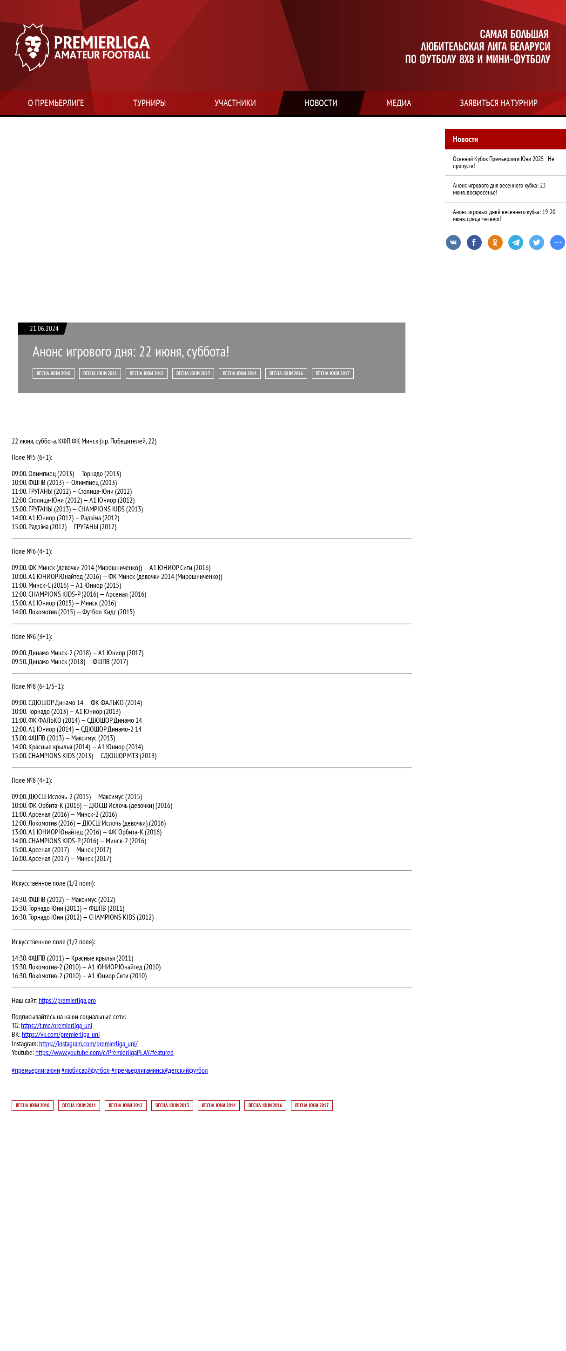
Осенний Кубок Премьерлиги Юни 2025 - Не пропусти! (503, 162)
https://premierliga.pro (67, 1000)
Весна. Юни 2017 (333, 373)
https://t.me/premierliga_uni (56, 1025)
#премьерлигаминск (138, 1070)
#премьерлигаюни (36, 1070)
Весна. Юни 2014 (239, 373)
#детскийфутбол (186, 1070)
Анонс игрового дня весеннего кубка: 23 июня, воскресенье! (499, 188)
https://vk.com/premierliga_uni (61, 1034)
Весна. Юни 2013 (193, 373)
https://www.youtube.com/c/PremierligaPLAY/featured (104, 1052)
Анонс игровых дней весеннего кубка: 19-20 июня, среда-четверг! (504, 215)
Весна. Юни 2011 (100, 373)
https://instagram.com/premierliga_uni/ (88, 1043)
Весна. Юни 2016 (286, 373)
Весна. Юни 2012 (146, 373)
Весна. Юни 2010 (53, 373)
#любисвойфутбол (85, 1070)
